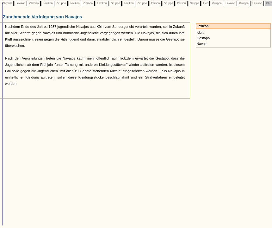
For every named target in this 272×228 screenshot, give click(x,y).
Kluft (200, 32)
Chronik (7, 3)
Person (155, 3)
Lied (205, 3)
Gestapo (203, 38)
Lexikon (20, 3)
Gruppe (61, 3)
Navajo (202, 44)
